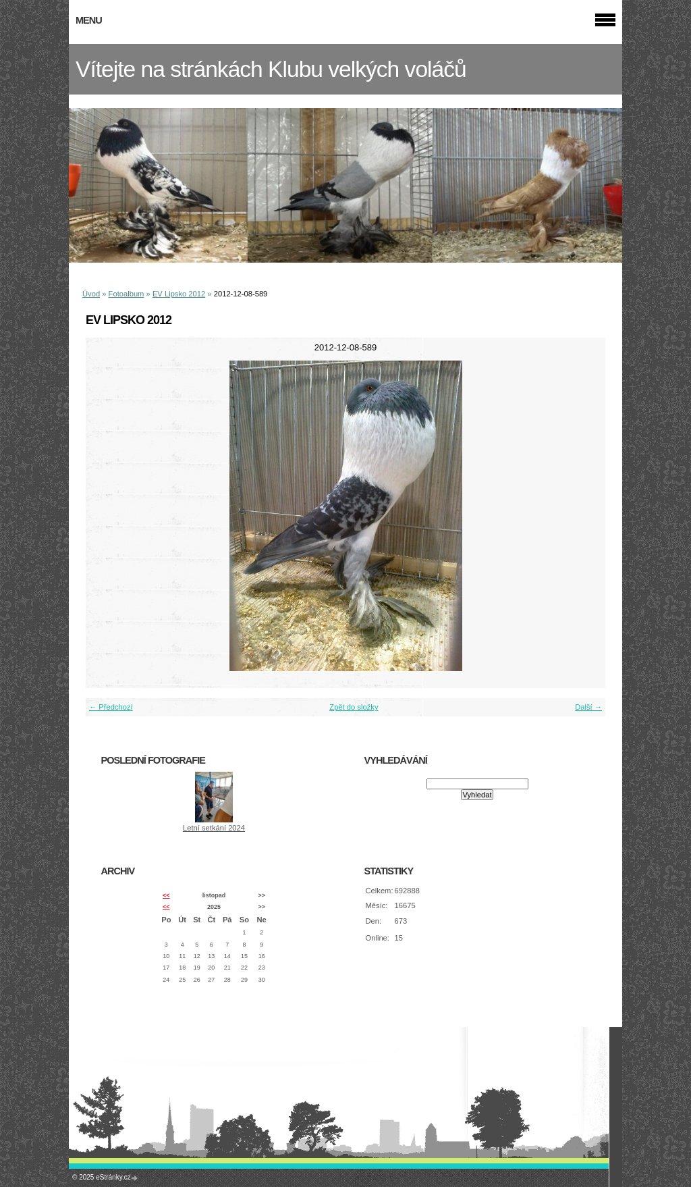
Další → (588, 707)
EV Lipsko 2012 (179, 294)
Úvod (91, 294)
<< (166, 895)
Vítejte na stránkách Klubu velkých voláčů (271, 69)
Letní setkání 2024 (214, 828)
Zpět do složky (353, 707)
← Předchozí (111, 707)
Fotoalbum (126, 294)
